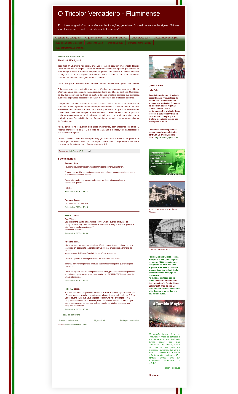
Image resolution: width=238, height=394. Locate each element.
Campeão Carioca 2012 (139, 43)
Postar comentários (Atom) (76, 325)
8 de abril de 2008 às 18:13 (76, 191)
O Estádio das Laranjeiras (68, 37)
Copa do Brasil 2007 (117, 37)
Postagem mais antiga (129, 320)
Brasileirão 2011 (115, 43)
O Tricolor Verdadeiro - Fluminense (109, 13)
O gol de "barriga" (94, 37)
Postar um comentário (71, 315)
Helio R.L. (69, 216)
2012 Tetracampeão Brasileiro (70, 48)
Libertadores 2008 (141, 37)
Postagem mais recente (68, 320)
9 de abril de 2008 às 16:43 (76, 281)
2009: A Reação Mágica (166, 37)
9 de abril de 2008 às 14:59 (76, 233)
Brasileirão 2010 (95, 43)
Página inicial (99, 320)
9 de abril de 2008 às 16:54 (76, 309)
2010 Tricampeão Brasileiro (69, 43)
